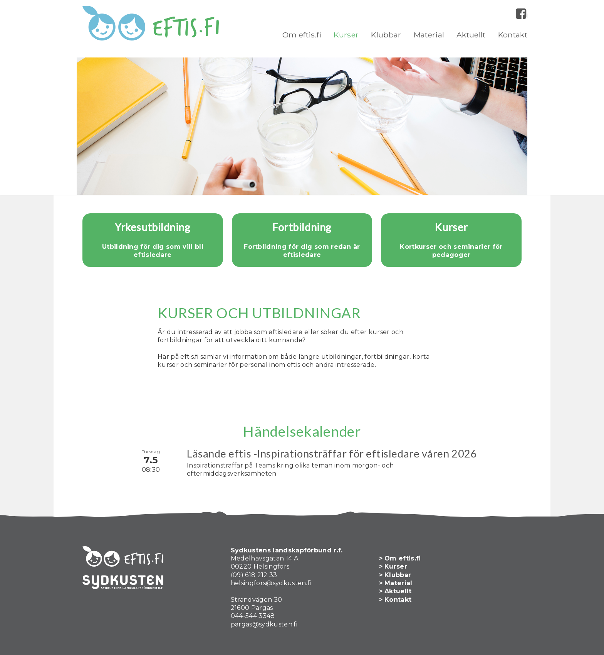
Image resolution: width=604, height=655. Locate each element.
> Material (396, 583)
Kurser (346, 34)
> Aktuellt (395, 591)
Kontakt (512, 34)
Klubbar (386, 34)
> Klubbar (395, 575)
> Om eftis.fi (400, 558)
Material (429, 34)
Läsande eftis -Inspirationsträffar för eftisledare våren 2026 (332, 453)
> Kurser (393, 566)
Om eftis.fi (302, 34)
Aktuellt (471, 34)
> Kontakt (395, 599)
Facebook (526, 16)
